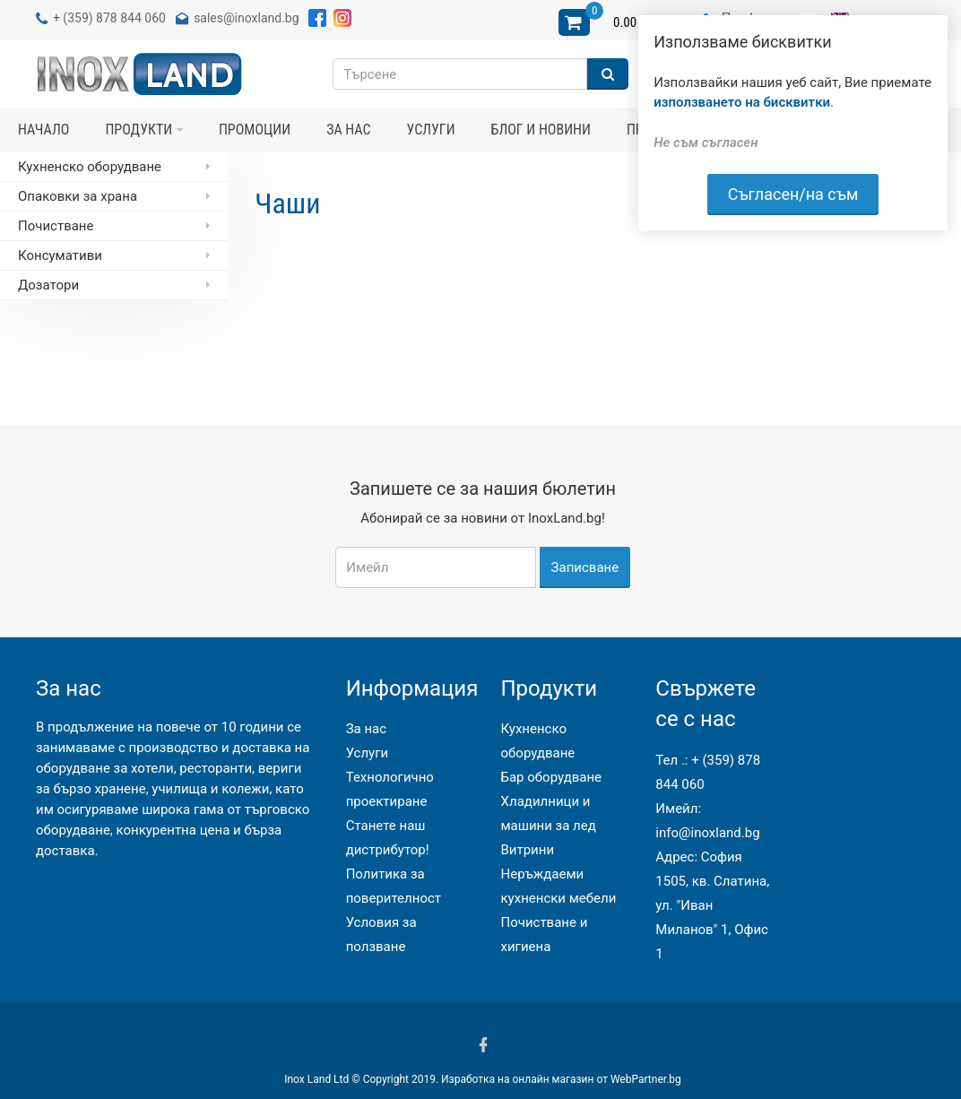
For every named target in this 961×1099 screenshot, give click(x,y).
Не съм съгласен (706, 142)
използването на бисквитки (742, 102)
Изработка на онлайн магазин (517, 1079)
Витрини (527, 850)
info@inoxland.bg (707, 833)
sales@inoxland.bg (246, 18)
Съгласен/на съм (793, 194)
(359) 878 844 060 (114, 18)
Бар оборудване (551, 777)
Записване (585, 567)
